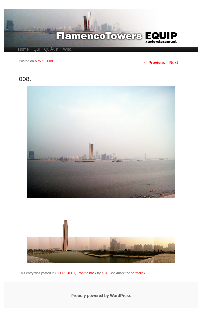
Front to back (86, 273)
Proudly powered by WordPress (101, 295)
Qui (36, 49)
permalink (138, 273)
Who (67, 49)
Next (176, 62)
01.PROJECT (65, 273)
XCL (104, 273)
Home (23, 49)
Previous (154, 62)
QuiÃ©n (51, 49)
